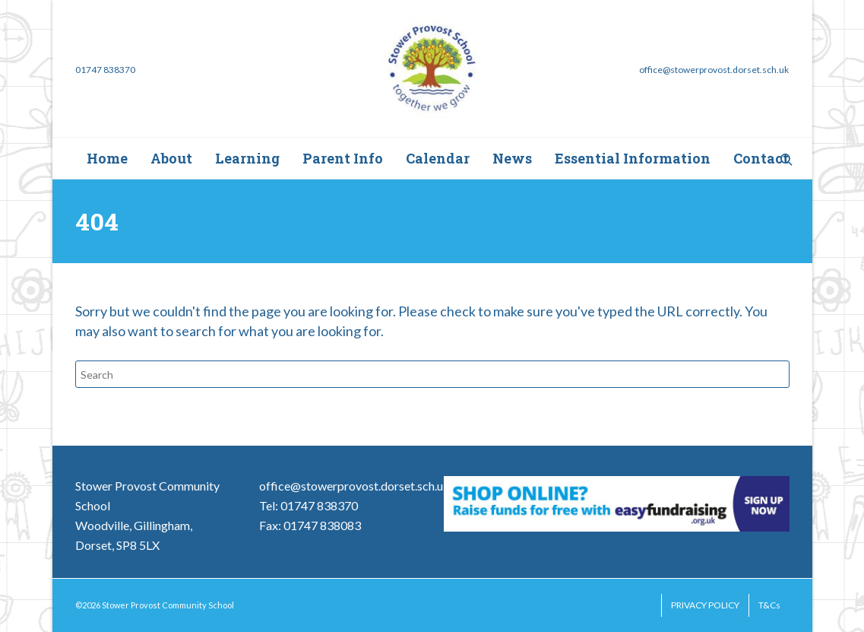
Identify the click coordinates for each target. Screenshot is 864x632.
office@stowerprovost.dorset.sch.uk (354, 485)
